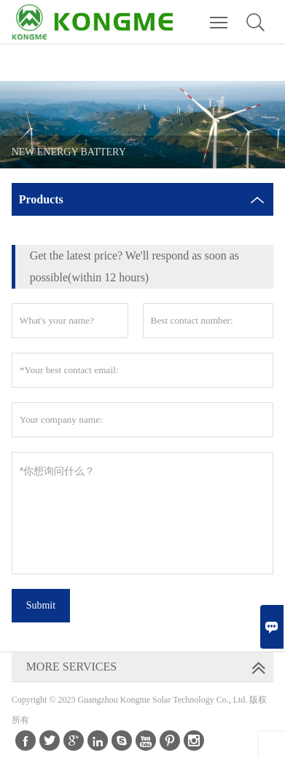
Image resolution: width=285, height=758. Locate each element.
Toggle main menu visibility (220, 15)
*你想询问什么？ (143, 513)
